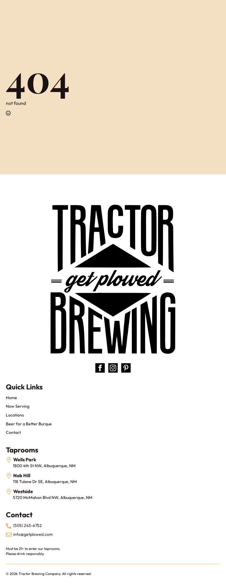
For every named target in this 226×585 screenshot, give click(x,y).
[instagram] (113, 368)
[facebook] (100, 368)
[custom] (126, 368)
